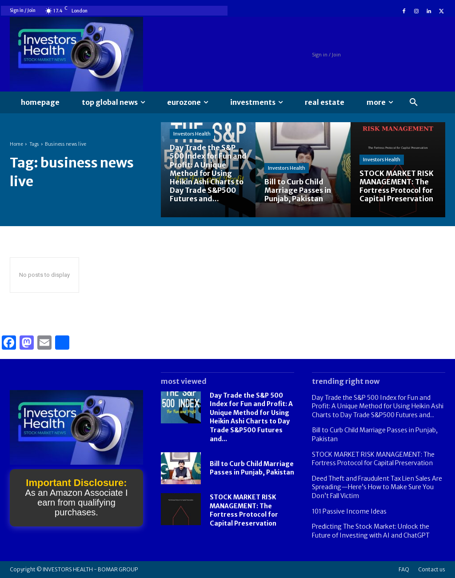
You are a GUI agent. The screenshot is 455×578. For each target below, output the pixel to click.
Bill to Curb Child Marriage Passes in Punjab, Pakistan (252, 468)
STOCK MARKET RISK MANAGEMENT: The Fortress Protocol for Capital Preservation (244, 510)
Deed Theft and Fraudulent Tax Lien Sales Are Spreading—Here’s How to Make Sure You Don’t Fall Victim (377, 487)
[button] (413, 102)
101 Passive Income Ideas (349, 511)
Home (16, 144)
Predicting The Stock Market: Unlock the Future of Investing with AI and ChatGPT (371, 530)
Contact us (431, 569)
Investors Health (192, 134)
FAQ (404, 569)
